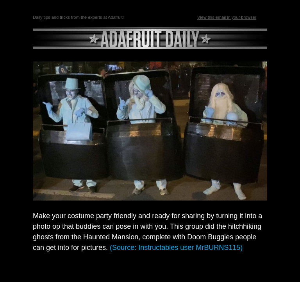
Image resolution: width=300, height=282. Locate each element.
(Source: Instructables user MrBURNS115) (176, 247)
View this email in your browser (226, 17)
